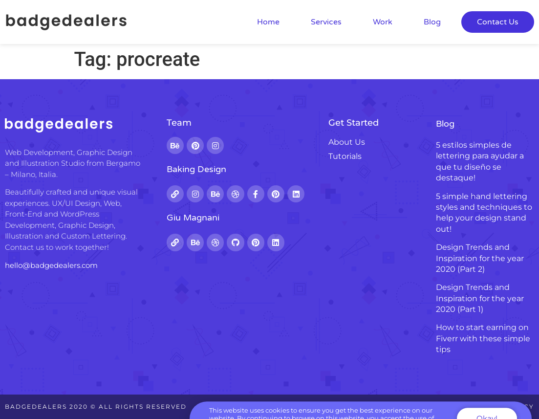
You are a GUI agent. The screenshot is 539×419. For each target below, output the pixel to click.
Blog (432, 22)
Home (268, 22)
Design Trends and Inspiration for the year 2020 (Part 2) (480, 258)
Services (326, 22)
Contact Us (497, 22)
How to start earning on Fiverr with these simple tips (483, 338)
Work (382, 22)
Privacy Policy (501, 406)
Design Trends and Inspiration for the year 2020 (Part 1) (480, 298)
